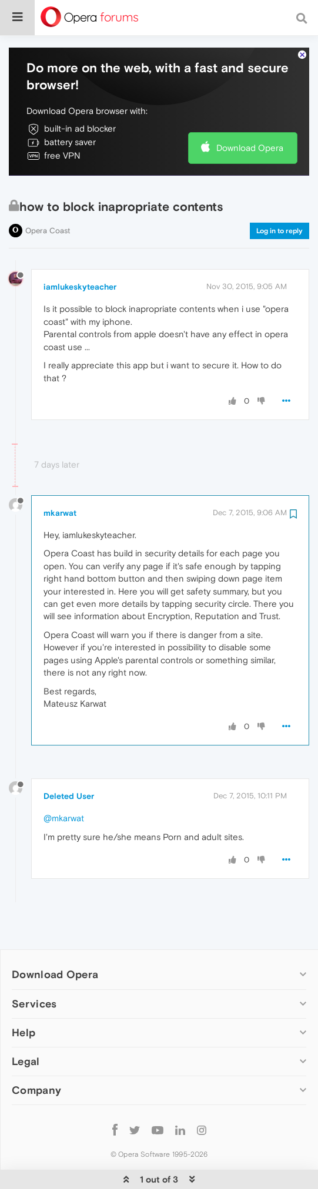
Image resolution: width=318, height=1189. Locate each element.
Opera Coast (47, 194)
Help (23, 996)
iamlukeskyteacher (79, 251)
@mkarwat (63, 782)
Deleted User (68, 760)
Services (34, 968)
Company (36, 1054)
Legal (26, 1025)
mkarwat (59, 477)
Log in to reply (279, 195)
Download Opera (249, 112)
